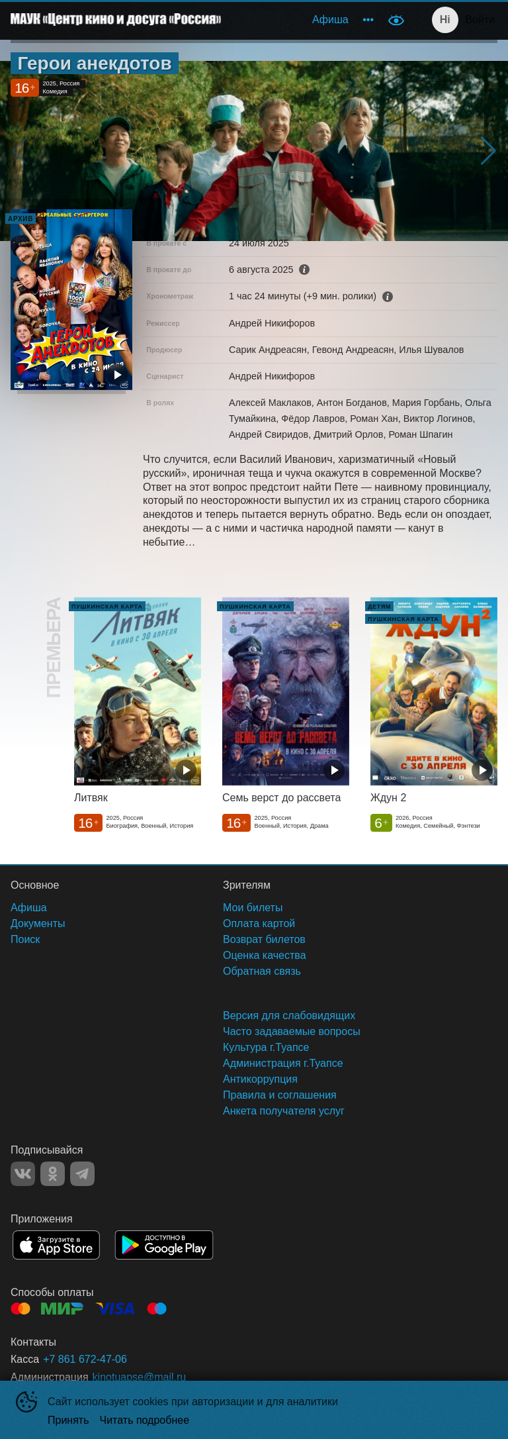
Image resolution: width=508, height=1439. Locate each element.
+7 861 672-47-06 (85, 1359)
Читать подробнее (145, 1420)
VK (23, 1174)
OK (52, 1174)
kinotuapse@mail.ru (140, 1377)
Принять (68, 1420)
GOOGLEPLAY (164, 1245)
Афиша (330, 19)
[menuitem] (330, 20)
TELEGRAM (82, 1174)
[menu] (306, 20)
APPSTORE (56, 1245)
